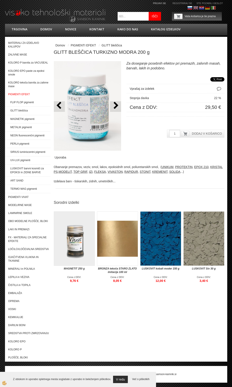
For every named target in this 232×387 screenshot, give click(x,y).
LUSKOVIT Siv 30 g (204, 268)
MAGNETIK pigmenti (22, 119)
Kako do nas (127, 29)
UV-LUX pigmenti (20, 160)
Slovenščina (190, 8)
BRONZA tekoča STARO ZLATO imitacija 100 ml (117, 270)
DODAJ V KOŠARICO (207, 133)
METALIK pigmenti (21, 127)
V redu (120, 379)
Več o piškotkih (141, 379)
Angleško (195, 8)
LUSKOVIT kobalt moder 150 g (160, 268)
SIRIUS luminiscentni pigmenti (27, 151)
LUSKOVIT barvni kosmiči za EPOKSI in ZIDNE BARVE (27, 170)
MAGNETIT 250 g (74, 268)
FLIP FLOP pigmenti (22, 102)
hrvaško (201, 8)
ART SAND (16, 180)
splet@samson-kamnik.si (161, 374)
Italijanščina (213, 8)
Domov (46, 29)
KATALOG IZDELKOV (166, 29)
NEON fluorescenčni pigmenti (27, 135)
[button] (115, 106)
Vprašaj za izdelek (142, 88)
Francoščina (219, 8)
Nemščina (207, 8)
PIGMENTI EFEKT (83, 45)
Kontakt (96, 29)
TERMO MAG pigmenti (23, 188)
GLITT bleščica (19, 110)
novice (70, 29)
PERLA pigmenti (19, 143)
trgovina (19, 29)
